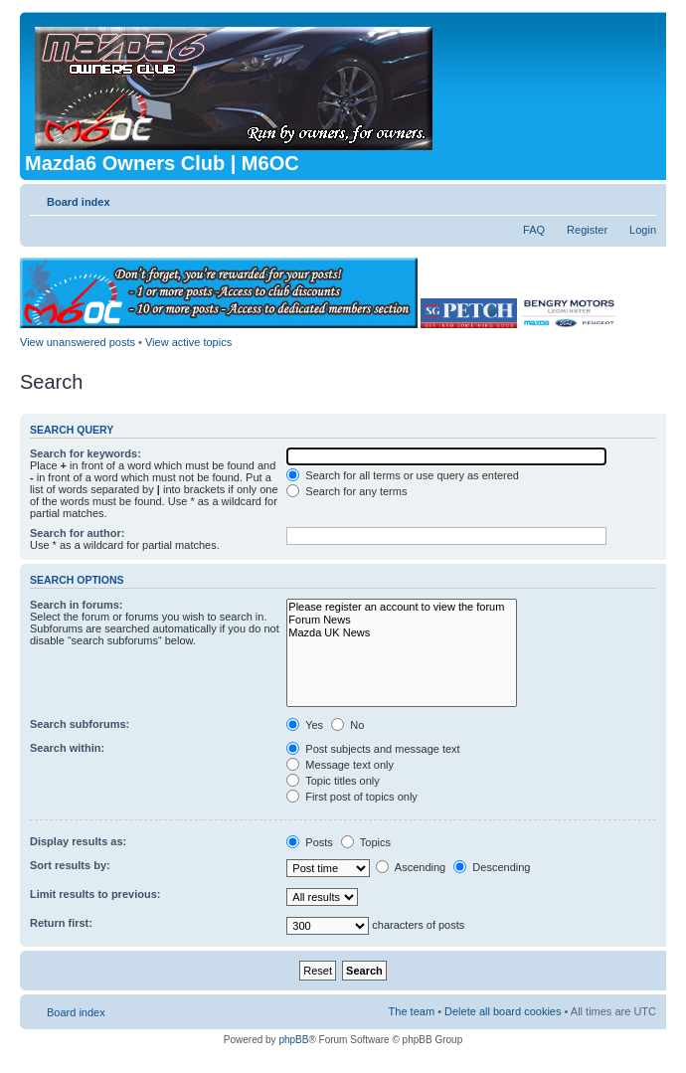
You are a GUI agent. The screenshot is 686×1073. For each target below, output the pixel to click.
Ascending (410, 867)
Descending (491, 867)
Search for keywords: (85, 453)
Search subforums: (79, 724)
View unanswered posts (77, 342)
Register (587, 230)
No (347, 725)
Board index (78, 202)
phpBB (293, 1039)
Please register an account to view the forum (401, 607)
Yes (304, 725)
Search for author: (77, 533)
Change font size (641, 198)
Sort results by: (70, 865)
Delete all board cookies (502, 1011)
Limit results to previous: (95, 894)
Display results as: (78, 841)
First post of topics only (352, 797)
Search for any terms (346, 491)
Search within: (67, 748)
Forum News (401, 620)
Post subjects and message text (372, 749)
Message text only (340, 765)
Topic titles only (332, 781)
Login (642, 230)
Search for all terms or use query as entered (402, 475)
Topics (366, 842)
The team (411, 1011)
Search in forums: (76, 605)
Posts (309, 842)
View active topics (188, 342)
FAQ (534, 230)
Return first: (61, 923)
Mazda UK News (401, 632)
